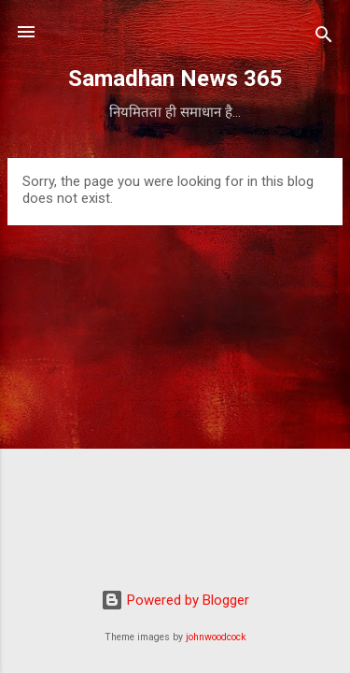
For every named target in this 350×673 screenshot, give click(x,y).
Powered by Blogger (175, 600)
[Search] (324, 37)
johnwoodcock (216, 637)
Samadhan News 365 (175, 78)
